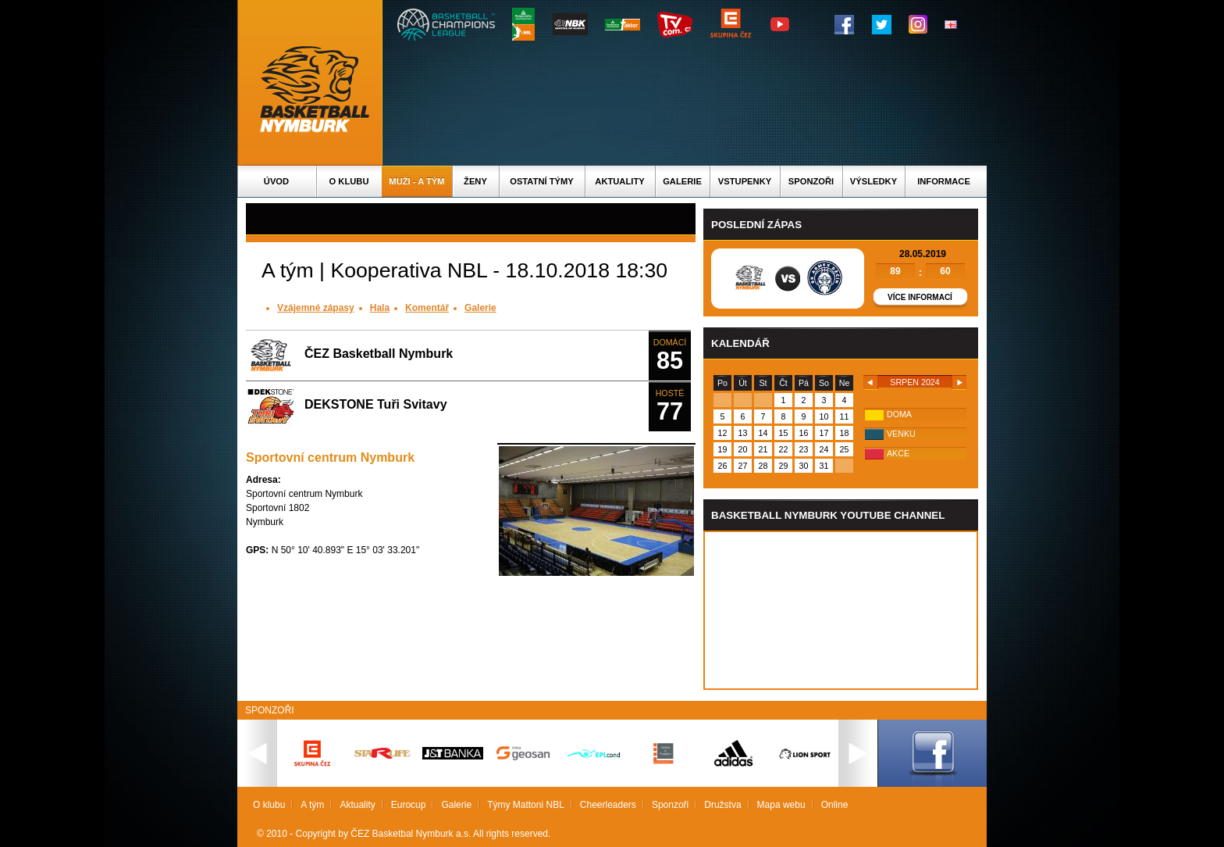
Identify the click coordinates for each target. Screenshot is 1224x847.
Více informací (920, 297)
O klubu (349, 181)
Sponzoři (811, 181)
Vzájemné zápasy (315, 307)
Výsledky (873, 181)
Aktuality (619, 181)
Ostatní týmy (542, 181)
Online (835, 804)
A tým (312, 804)
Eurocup (408, 804)
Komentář (427, 307)
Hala (380, 307)
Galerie (682, 181)
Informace (943, 181)
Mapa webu (781, 804)
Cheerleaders (608, 804)
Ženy (475, 181)
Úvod (276, 181)
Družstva (722, 804)
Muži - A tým (416, 181)
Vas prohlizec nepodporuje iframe (840, 610)
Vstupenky (744, 181)
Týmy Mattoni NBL (525, 804)
